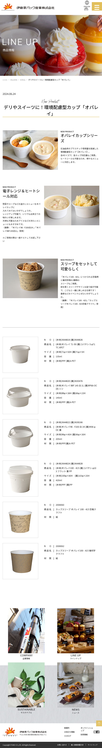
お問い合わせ (62, 745)
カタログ (67, 736)
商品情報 (13, 80)
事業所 (66, 728)
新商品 (22, 80)
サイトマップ (92, 745)
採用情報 (84, 734)
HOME (5, 80)
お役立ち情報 (69, 732)
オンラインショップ (87, 729)
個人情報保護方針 (77, 745)
